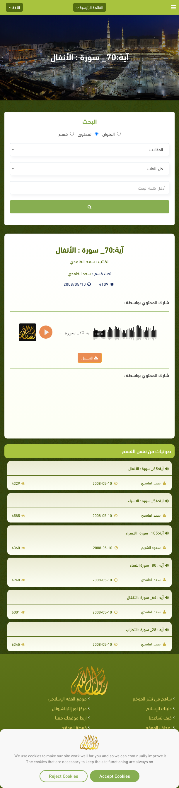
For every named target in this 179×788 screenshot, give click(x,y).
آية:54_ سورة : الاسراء (148, 500)
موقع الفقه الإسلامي (67, 698)
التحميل (89, 357)
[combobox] (89, 149)
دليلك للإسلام (159, 708)
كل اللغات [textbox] (155, 168)
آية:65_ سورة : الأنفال (148, 468)
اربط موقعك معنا (71, 717)
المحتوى (88, 134)
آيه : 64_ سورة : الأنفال (148, 597)
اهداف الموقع (159, 727)
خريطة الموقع (74, 727)
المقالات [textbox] (156, 149)
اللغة (14, 7)
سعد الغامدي (79, 273)
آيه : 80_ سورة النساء (149, 565)
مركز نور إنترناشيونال (69, 708)
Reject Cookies (63, 775)
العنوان (111, 134)
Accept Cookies (114, 775)
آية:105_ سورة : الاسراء (147, 533)
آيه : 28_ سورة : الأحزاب (147, 629)
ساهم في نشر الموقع (152, 698)
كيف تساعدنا (160, 717)
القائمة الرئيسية (89, 7)
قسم (66, 134)
